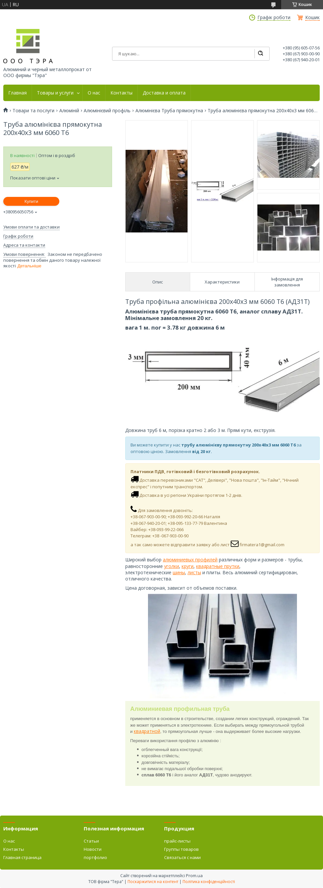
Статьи (91, 841)
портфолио (95, 857)
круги (187, 566)
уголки (171, 566)
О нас (94, 93)
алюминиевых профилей (190, 559)
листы (194, 572)
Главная (17, 93)
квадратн (206, 566)
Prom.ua (194, 875)
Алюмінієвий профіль (107, 111)
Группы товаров (181, 849)
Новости (93, 849)
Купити (31, 201)
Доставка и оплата (164, 93)
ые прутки (228, 566)
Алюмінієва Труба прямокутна (169, 111)
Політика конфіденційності (209, 881)
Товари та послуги (33, 111)
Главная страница (22, 857)
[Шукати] (260, 53)
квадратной (147, 731)
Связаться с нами (182, 857)
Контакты (121, 93)
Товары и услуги (55, 93)
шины (179, 572)
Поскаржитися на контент (153, 881)
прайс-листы (177, 841)
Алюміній (69, 111)
